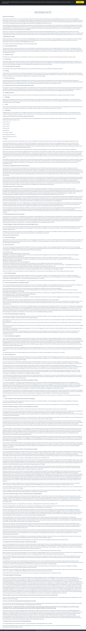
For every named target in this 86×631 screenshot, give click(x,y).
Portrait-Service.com (47, 630)
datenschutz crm (42, 625)
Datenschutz (42, 630)
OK (80, 2)
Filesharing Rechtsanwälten (8, 627)
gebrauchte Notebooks (65, 625)
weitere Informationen (7, 3)
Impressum (38, 630)
